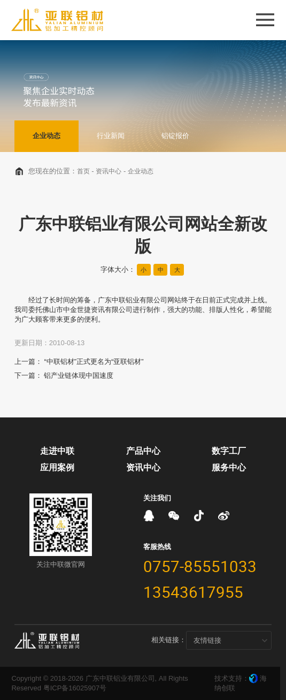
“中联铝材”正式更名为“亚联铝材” (93, 361)
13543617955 (193, 592)
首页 (83, 171)
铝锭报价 (175, 136)
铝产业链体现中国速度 (78, 375)
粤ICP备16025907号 (75, 688)
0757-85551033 (200, 566)
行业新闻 (111, 136)
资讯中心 (108, 171)
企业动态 (46, 136)
